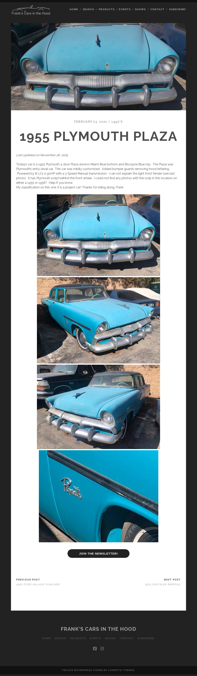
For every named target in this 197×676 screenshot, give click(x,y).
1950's (117, 122)
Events (124, 9)
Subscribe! (177, 9)
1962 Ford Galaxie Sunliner (38, 584)
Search (88, 9)
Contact (157, 9)
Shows (140, 9)
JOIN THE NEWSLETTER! (98, 553)
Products (106, 9)
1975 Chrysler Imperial (163, 584)
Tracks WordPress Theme (82, 670)
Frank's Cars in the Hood (98, 629)
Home (74, 9)
